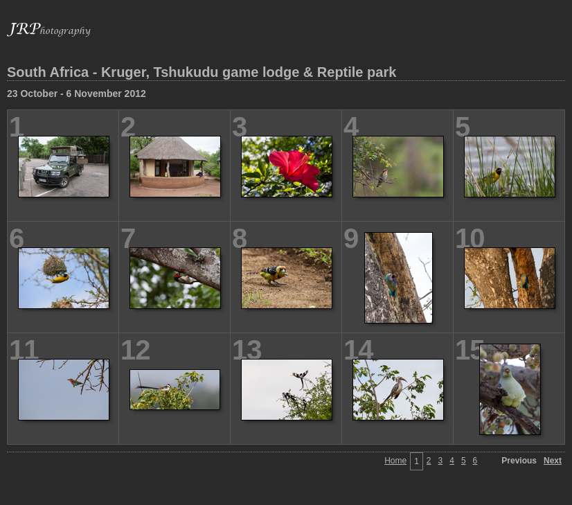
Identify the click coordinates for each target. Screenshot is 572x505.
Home (395, 461)
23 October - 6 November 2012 (76, 93)
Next (553, 461)
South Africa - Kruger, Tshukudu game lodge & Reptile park (201, 72)
